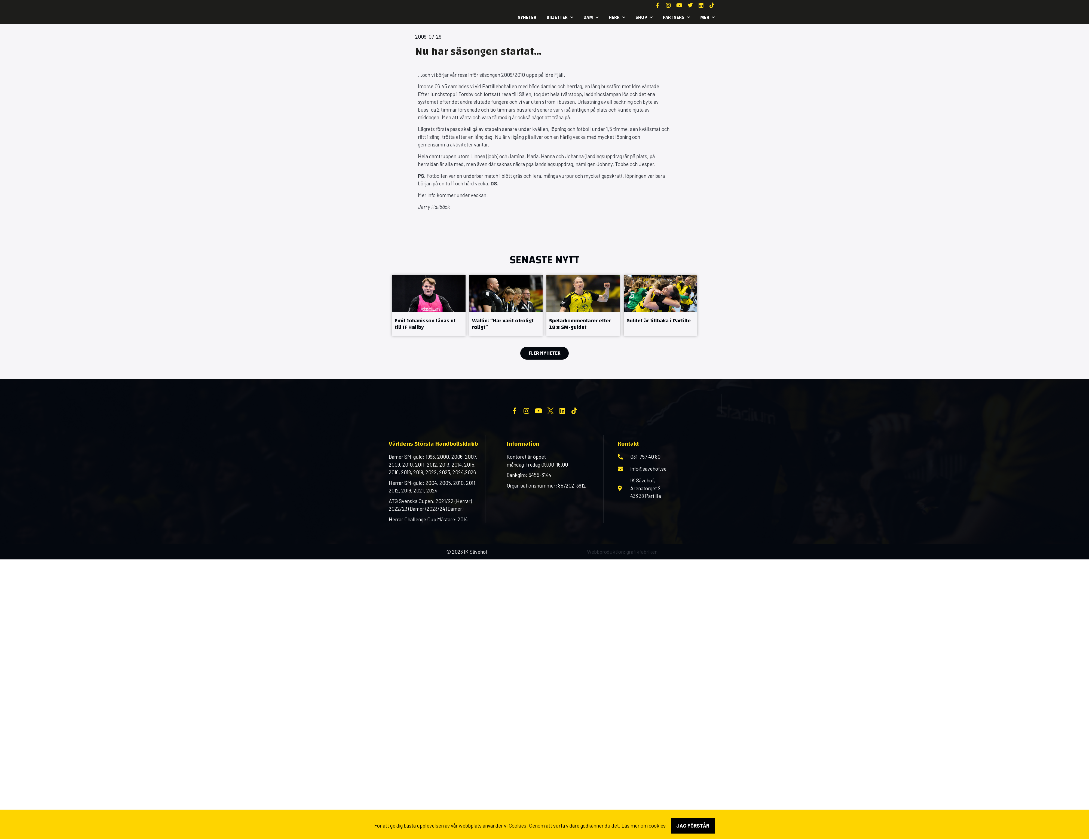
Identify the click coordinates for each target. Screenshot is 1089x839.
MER (707, 17)
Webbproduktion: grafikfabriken (622, 595)
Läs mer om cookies (644, 825)
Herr (617, 17)
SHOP (644, 17)
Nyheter (527, 17)
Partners (676, 17)
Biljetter (560, 17)
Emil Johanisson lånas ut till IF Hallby (425, 324)
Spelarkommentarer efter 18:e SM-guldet (580, 324)
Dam (590, 17)
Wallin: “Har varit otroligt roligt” (503, 324)
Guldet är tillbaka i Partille (658, 321)
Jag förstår (692, 825)
